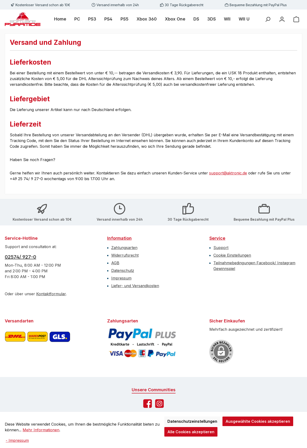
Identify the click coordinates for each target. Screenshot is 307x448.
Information (119, 238)
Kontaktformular (51, 293)
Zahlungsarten (124, 247)
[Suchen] (268, 19)
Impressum (121, 278)
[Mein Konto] (282, 19)
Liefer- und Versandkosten (135, 285)
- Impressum (17, 440)
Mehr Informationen (41, 430)
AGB (115, 262)
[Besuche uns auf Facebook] (147, 403)
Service (217, 238)
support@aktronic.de (228, 173)
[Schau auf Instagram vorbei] (159, 403)
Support (220, 247)
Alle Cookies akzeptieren (190, 431)
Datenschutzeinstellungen (192, 421)
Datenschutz (122, 270)
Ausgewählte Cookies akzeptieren (258, 421)
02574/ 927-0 (20, 257)
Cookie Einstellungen (232, 255)
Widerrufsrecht (125, 255)
